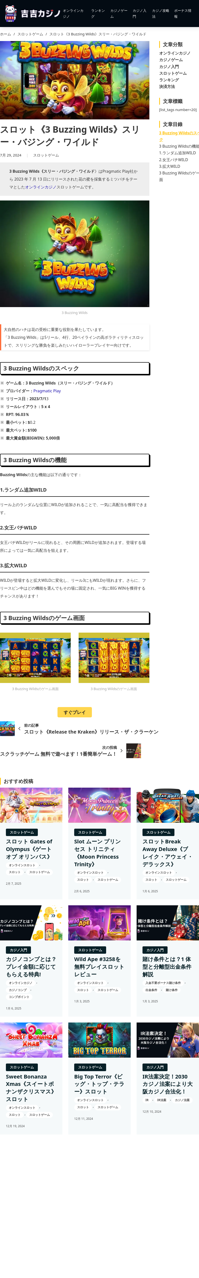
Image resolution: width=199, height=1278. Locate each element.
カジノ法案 (182, 1100)
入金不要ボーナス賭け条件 (163, 983)
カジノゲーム (119, 13)
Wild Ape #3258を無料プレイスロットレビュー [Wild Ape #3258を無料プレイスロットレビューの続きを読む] (99, 966)
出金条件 (151, 990)
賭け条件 (172, 990)
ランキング (98, 13)
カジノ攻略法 (160, 13)
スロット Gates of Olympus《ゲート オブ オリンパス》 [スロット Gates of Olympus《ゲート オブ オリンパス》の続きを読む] (29, 849)
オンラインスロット (22, 865)
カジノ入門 (139, 13)
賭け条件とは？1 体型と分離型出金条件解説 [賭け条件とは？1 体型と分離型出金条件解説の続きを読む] (166, 966)
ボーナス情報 (182, 13)
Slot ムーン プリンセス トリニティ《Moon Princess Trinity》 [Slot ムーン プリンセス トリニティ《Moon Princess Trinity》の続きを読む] (97, 852)
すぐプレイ (75, 712)
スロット (15, 872)
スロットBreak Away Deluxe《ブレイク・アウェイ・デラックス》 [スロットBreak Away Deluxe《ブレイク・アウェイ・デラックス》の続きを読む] (167, 852)
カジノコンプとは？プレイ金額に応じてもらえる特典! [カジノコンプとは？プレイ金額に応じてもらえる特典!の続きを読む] (31, 966)
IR (147, 1100)
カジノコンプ (18, 990)
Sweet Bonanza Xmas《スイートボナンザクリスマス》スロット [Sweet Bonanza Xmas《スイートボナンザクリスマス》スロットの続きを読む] (31, 1088)
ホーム (5, 33)
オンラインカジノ (73, 13)
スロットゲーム (30, 33)
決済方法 (167, 86)
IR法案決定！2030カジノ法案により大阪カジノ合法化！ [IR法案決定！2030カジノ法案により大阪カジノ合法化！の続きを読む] (167, 1084)
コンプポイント (19, 997)
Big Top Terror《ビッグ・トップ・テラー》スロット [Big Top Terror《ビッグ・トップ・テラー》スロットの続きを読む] (99, 1084)
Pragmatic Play (47, 391)
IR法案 (161, 1100)
